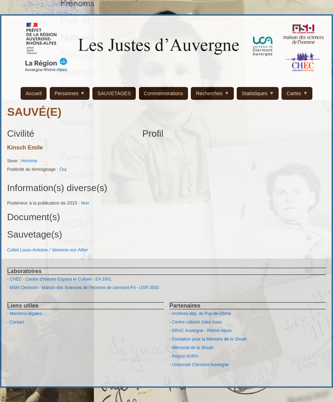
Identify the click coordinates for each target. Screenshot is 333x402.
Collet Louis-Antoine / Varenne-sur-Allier (47, 249)
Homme (29, 160)
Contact (17, 322)
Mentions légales (26, 313)
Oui (62, 169)
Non (85, 203)
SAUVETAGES (114, 93)
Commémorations (163, 93)
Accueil (34, 93)
